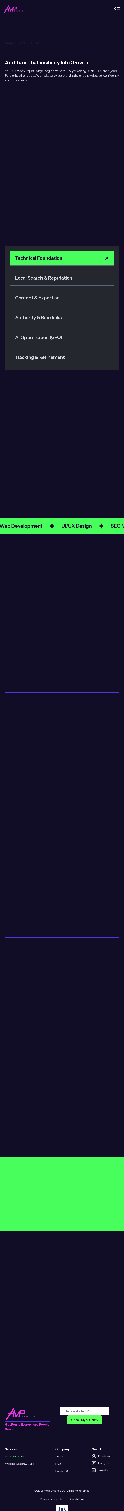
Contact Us (62, 1471)
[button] (117, 9)
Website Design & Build (19, 1463)
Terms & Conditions (72, 1499)
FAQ (58, 1463)
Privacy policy (48, 1499)
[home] (13, 9)
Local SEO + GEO (29, 29)
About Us (61, 1456)
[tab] (62, 258)
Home (9, 29)
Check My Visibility (84, 1420)
